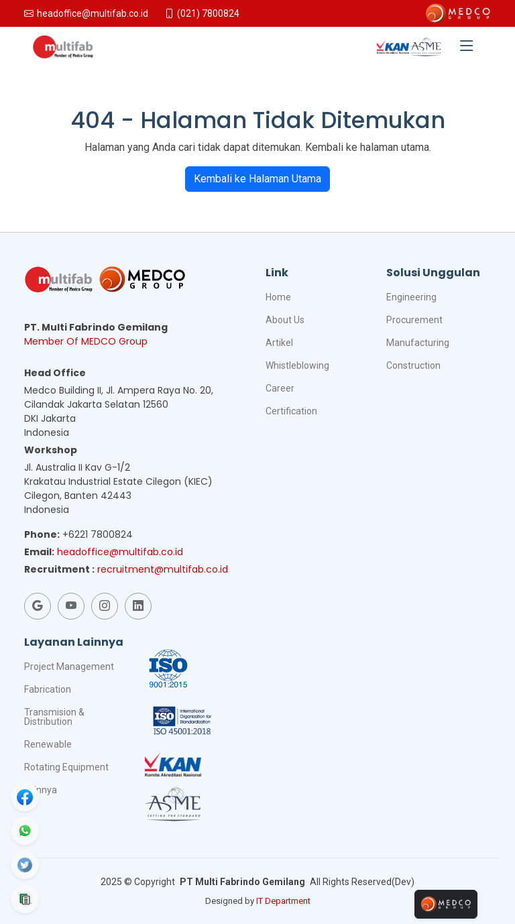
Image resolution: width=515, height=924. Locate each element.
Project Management (69, 666)
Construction (413, 365)
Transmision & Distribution (54, 716)
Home (278, 297)
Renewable (48, 744)
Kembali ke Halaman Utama (257, 178)
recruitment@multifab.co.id (162, 569)
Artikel (279, 342)
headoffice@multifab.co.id (120, 552)
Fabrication (47, 689)
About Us (285, 320)
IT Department (283, 901)
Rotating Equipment (66, 767)
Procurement (414, 320)
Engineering (411, 297)
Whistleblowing (297, 365)
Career (280, 388)
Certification (291, 411)
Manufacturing (417, 342)
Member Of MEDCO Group (86, 341)
